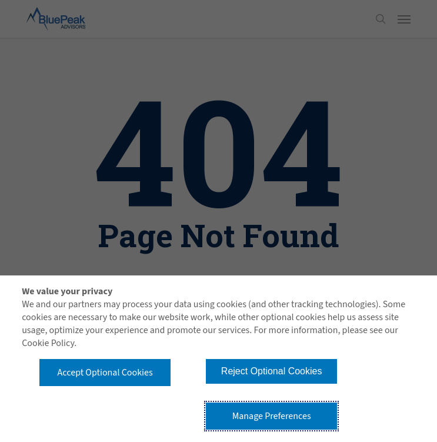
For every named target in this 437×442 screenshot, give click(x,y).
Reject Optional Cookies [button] (271, 371)
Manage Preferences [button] (271, 416)
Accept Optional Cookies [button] (105, 372)
